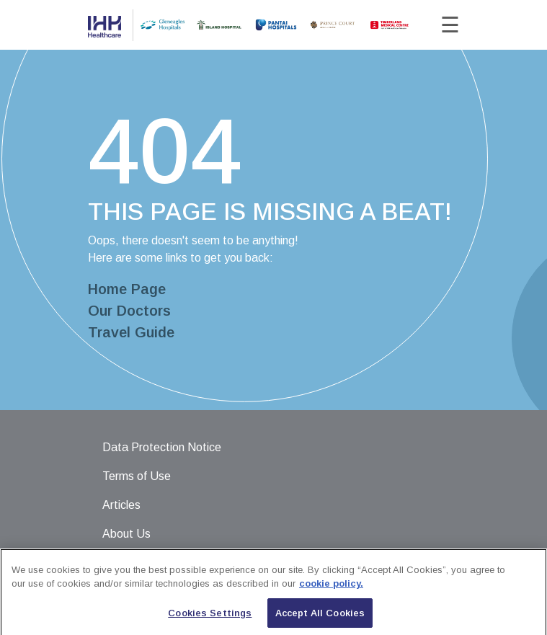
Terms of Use (136, 476)
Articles (121, 505)
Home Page (127, 289)
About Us (126, 534)
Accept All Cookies (320, 618)
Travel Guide (131, 332)
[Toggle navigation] (439, 25)
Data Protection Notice (161, 447)
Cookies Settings (210, 618)
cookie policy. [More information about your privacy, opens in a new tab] (331, 589)
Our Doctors (129, 311)
